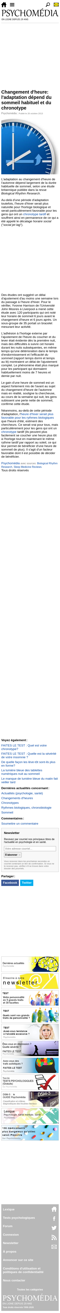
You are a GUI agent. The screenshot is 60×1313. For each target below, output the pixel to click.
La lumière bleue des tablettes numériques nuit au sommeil (21, 772)
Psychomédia (9, 113)
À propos (9, 1251)
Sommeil (7, 812)
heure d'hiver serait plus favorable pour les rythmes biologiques (27, 415)
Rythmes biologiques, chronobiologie (26, 807)
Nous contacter (14, 1280)
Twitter (27, 882)
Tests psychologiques (19, 1217)
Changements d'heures (17, 798)
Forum (7, 1226)
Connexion (11, 1234)
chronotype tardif (34, 214)
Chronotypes (10, 802)
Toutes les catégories (30, 1289)
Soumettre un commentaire (19, 823)
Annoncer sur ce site (18, 1260)
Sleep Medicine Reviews (27, 467)
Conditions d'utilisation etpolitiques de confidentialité (23, 1270)
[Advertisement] (30, 55)
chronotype (8, 431)
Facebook (10, 882)
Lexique (9, 1209)
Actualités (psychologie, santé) (22, 793)
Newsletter (10, 1243)
